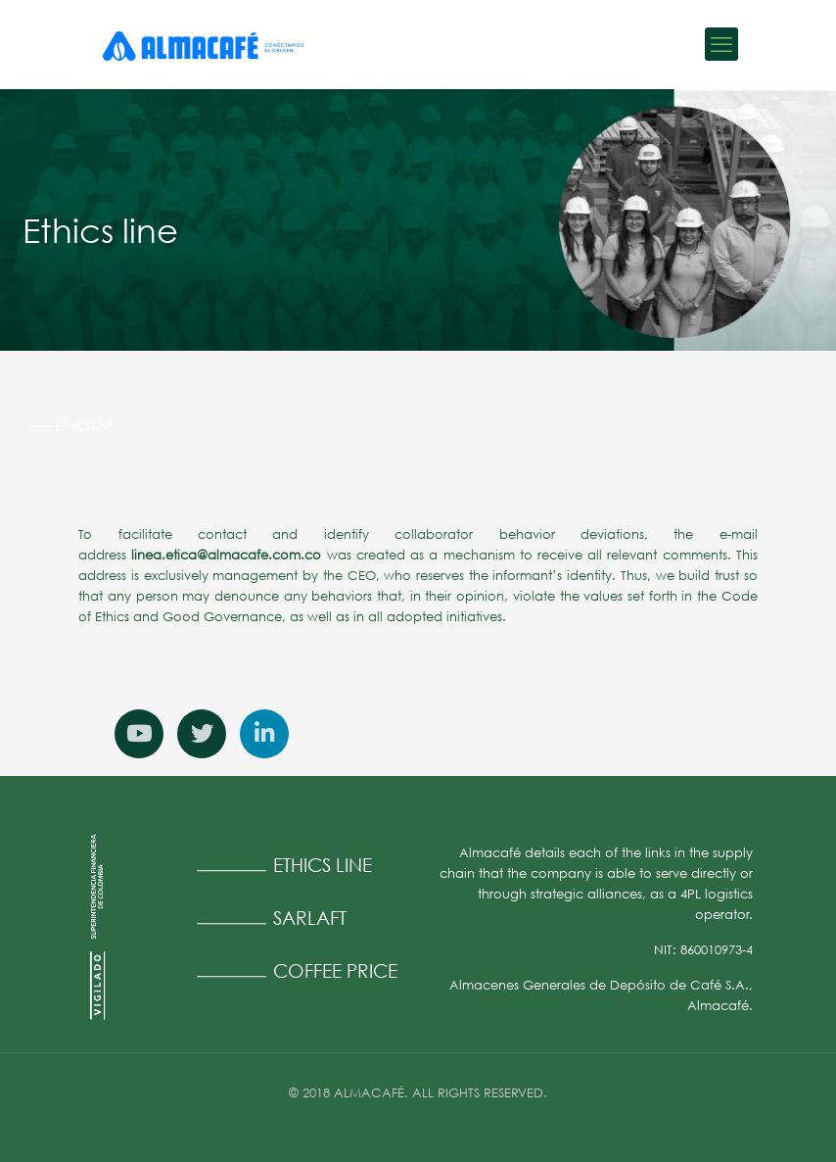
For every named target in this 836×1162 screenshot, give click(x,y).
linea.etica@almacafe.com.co (226, 554)
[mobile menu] (721, 44)
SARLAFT (310, 917)
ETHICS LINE (322, 864)
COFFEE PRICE (335, 970)
